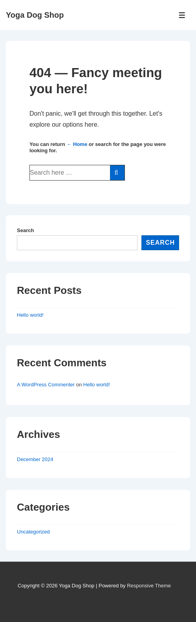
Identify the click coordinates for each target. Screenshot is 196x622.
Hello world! (30, 315)
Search (25, 230)
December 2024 (35, 459)
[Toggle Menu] (182, 15)
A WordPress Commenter (46, 385)
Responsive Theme (149, 586)
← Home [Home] (76, 144)
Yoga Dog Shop (35, 15)
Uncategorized (33, 532)
